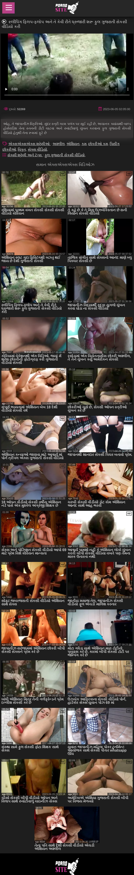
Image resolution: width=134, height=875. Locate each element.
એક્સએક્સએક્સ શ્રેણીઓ (29, 144)
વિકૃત (22, 149)
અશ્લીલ (58, 144)
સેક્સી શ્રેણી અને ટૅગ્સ (25, 155)
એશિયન (72, 144)
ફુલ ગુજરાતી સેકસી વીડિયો (65, 155)
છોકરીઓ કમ (98, 144)
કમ (84, 144)
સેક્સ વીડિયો (37, 149)
